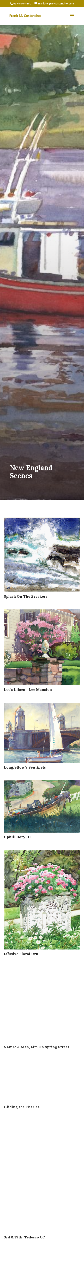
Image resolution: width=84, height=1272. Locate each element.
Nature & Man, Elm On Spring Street (36, 1047)
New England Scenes (31, 471)
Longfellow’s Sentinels (25, 767)
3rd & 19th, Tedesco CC (24, 1237)
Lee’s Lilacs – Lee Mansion (28, 689)
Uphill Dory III (17, 837)
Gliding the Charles (21, 1107)
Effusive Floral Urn (21, 953)
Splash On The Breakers (25, 596)
